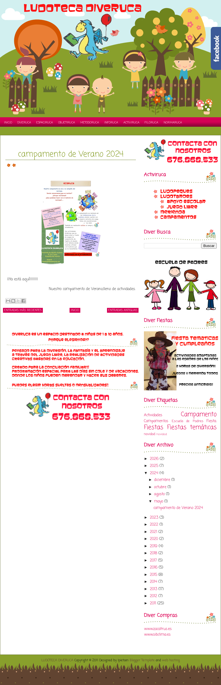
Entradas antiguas (122, 310)
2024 (155, 473)
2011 (153, 603)
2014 (154, 582)
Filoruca (151, 123)
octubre (161, 487)
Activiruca (131, 123)
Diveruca (24, 123)
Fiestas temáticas (192, 427)
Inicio (8, 123)
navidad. (161, 434)
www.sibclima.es (157, 635)
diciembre (162, 480)
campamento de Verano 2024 (70, 154)
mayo (159, 501)
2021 (154, 532)
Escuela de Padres (187, 421)
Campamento (199, 414)
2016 (154, 567)
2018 (154, 553)
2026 (155, 459)
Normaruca (173, 123)
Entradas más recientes (23, 310)
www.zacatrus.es (158, 629)
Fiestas (153, 427)
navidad (149, 434)
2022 (155, 525)
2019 (154, 546)
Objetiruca (66, 123)
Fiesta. (211, 421)
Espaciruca (44, 123)
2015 (154, 575)
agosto (160, 494)
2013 (154, 589)
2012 (154, 596)
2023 (155, 518)
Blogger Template (142, 660)
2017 (154, 560)
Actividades (153, 415)
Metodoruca (89, 123)
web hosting (171, 660)
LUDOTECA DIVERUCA (57, 660)
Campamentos (156, 421)
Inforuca (111, 123)
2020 (154, 539)
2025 (155, 466)
